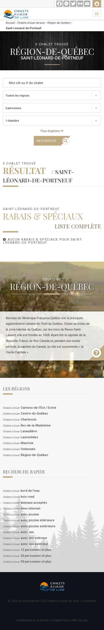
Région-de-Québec (58, 22)
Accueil (10, 22)
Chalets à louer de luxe (31, 22)
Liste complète (78, 226)
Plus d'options (52, 131)
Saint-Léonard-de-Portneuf (23, 28)
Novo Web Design (75, 620)
